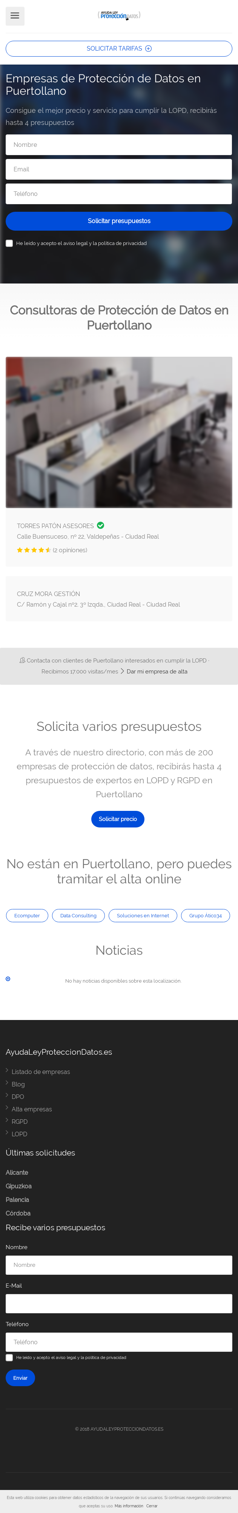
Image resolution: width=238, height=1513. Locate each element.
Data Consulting (78, 915)
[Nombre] (119, 144)
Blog (18, 1084)
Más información (129, 1506)
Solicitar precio (118, 819)
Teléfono (17, 1324)
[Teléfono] (119, 193)
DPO (18, 1096)
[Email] (119, 169)
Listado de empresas (41, 1071)
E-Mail (14, 1285)
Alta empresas (32, 1109)
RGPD (20, 1121)
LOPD (19, 1134)
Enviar (20, 1378)
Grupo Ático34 (205, 915)
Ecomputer (27, 915)
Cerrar (152, 1506)
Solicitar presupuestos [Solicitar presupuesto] (119, 221)
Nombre (17, 1247)
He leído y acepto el (81, 243)
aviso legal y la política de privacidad (105, 243)
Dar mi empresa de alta (153, 671)
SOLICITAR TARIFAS (119, 48)
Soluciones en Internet (143, 915)
